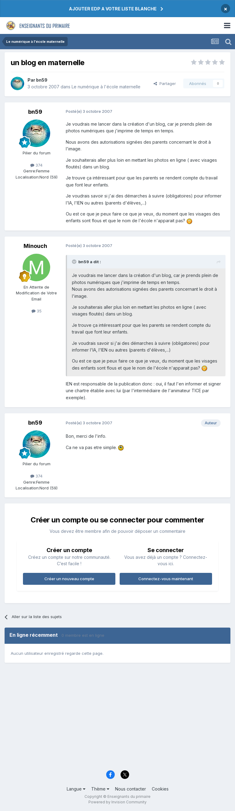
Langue (76, 788)
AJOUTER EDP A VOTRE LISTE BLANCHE (113, 8)
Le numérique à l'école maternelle (106, 86)
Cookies (160, 788)
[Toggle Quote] (74, 261)
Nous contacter (130, 788)
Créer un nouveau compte (69, 578)
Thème (100, 788)
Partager (165, 83)
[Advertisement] (117, 719)
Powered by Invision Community (117, 802)
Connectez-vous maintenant (165, 578)
